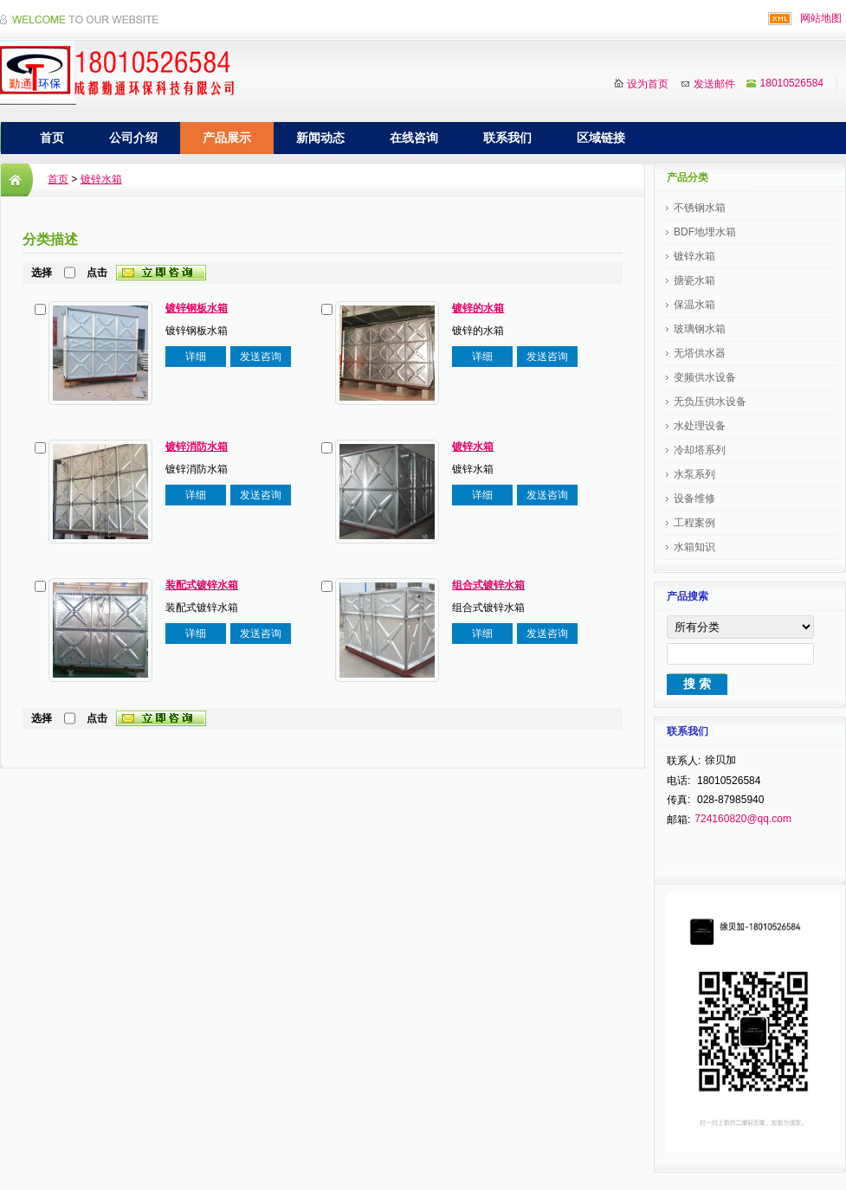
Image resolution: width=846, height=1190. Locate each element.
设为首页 (647, 84)
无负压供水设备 (710, 402)
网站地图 (821, 18)
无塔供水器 (700, 353)
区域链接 (601, 138)
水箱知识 (694, 547)
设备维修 (694, 498)
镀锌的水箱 (478, 308)
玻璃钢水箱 (700, 329)
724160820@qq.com (742, 819)
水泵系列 (694, 474)
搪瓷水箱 (694, 280)
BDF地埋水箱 (705, 232)
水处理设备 (700, 426)
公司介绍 (133, 138)
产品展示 (227, 138)
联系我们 (507, 138)
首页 (52, 138)
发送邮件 (714, 84)
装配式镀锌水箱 (201, 585)
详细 (195, 357)
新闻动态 (320, 138)
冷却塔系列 (700, 450)
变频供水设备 (705, 377)
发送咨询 (260, 357)
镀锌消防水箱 (196, 447)
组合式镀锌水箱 (488, 585)
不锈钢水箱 (700, 208)
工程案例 (694, 523)
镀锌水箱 (101, 179)
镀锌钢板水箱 (196, 308)
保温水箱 (694, 305)
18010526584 (791, 83)
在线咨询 (414, 138)
